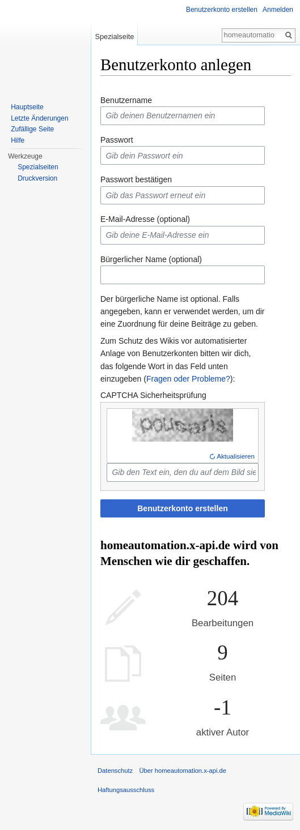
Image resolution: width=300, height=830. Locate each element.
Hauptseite (27, 107)
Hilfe (17, 140)
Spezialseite (114, 36)
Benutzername (126, 100)
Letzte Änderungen (39, 118)
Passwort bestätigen (136, 179)
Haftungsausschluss (126, 789)
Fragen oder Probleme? (188, 378)
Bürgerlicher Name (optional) (151, 259)
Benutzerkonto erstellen (182, 508)
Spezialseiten (38, 167)
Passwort (116, 139)
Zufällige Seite (32, 129)
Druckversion (37, 178)
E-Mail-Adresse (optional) (145, 219)
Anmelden (278, 10)
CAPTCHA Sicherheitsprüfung (153, 395)
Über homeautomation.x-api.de (182, 770)
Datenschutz (115, 770)
